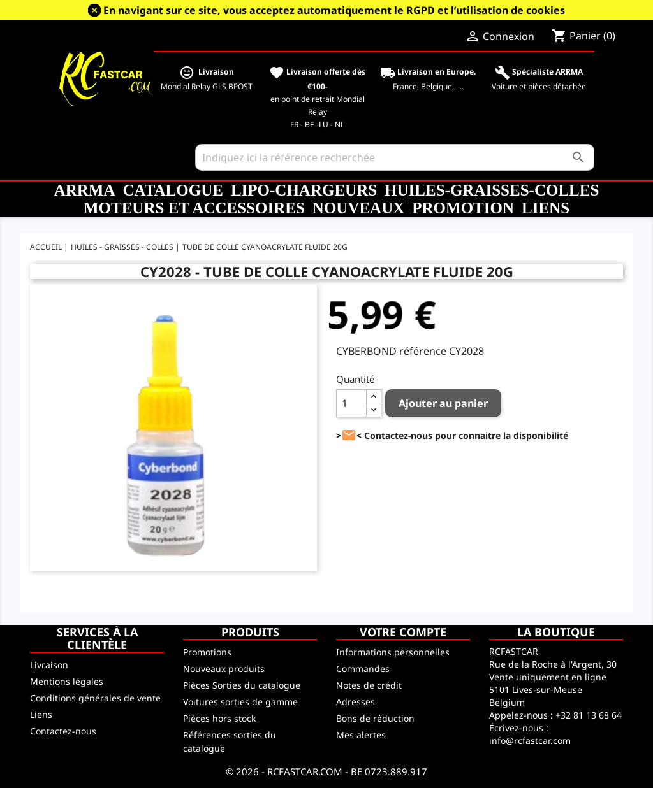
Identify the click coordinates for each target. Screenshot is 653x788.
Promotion (463, 208)
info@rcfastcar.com (530, 740)
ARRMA (84, 190)
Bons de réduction (375, 718)
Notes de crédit (369, 685)
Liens (545, 208)
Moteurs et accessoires (194, 208)
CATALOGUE (172, 190)
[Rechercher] (394, 157)
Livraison (49, 665)
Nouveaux (358, 208)
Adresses (355, 702)
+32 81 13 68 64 (588, 715)
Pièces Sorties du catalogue (241, 685)
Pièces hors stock (219, 718)
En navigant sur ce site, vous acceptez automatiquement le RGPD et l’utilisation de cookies (334, 10)
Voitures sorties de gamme (240, 702)
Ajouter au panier (443, 403)
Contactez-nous (63, 731)
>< (349, 435)
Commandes (363, 669)
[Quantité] (351, 403)
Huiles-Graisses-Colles (492, 190)
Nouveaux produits (224, 669)
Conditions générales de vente (95, 698)
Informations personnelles (393, 652)
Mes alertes (361, 735)
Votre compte (403, 632)
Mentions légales (66, 681)
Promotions (207, 652)
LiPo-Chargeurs (304, 190)
